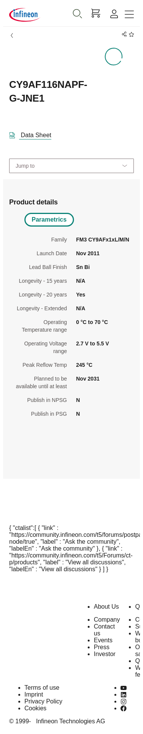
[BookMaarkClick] (130, 34)
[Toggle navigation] (129, 14)
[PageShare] (123, 34)
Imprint (33, 694)
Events (103, 640)
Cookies (35, 708)
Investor (105, 654)
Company (107, 619)
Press (101, 647)
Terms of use (41, 687)
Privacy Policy (43, 701)
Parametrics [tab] (49, 219)
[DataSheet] (33, 133)
